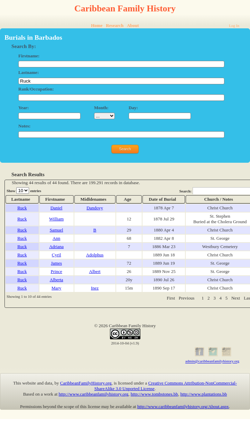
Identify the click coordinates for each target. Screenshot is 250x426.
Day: (133, 107)
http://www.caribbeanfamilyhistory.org (94, 394)
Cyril (56, 254)
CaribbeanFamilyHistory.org (86, 383)
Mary (56, 288)
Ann (56, 238)
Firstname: (28, 55)
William (56, 218)
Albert (95, 271)
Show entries (24, 190)
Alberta (56, 279)
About (133, 25)
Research (114, 25)
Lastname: (28, 72)
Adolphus (95, 254)
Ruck (22, 207)
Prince (56, 271)
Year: (23, 107)
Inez (95, 288)
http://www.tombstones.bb (154, 394)
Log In (234, 25)
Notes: (24, 126)
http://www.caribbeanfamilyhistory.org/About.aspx (183, 406)
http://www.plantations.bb (203, 394)
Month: (101, 107)
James (56, 263)
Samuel (56, 230)
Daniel (56, 207)
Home (96, 25)
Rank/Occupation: (36, 89)
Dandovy (94, 207)
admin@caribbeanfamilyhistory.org (212, 361)
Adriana (56, 246)
